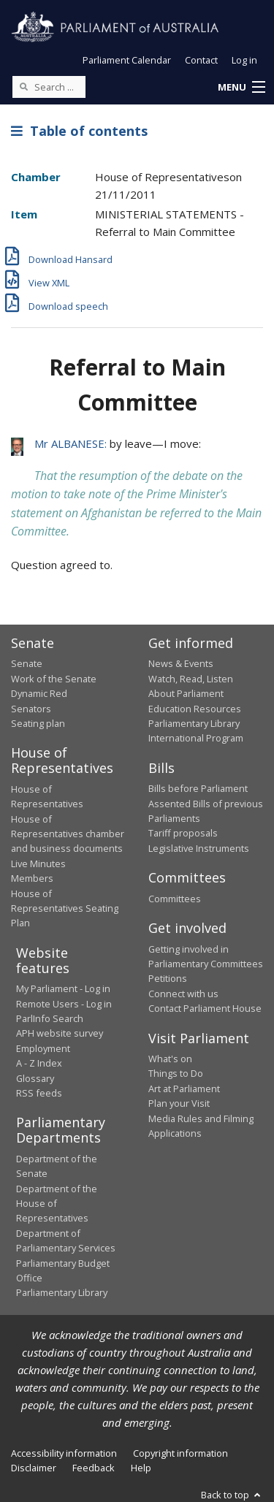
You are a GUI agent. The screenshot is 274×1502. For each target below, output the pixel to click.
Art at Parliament (184, 1088)
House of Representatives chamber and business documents (67, 833)
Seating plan (38, 723)
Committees (174, 898)
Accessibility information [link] (64, 1453)
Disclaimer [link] (33, 1467)
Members (32, 878)
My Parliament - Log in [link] (63, 988)
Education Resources (194, 708)
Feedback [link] (93, 1467)
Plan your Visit (179, 1103)
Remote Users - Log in (64, 1003)
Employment (43, 1048)
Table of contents (79, 131)
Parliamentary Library (194, 723)
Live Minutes (38, 863)
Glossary (35, 1078)
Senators (31, 708)
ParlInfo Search (49, 1018)
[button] (241, 87)
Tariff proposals (183, 832)
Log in (244, 59)
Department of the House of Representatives (56, 1203)
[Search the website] (48, 87)
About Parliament (186, 693)
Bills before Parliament (198, 788)
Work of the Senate (53, 678)
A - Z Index (39, 1063)
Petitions (167, 978)
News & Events (180, 663)
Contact (201, 59)
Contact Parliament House (205, 1008)
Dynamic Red (39, 693)
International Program (195, 737)
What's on (170, 1058)
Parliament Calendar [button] (127, 59)
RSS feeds (39, 1092)
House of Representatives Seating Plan (64, 908)
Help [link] (141, 1467)
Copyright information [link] (180, 1453)
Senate (26, 663)
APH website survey (59, 1033)
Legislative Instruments (198, 848)
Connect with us (183, 993)
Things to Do (175, 1073)
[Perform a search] (23, 86)
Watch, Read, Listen (190, 678)
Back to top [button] (232, 1494)
